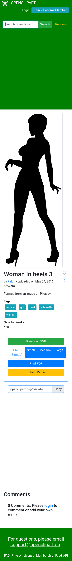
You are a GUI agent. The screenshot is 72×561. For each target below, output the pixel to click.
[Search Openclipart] (20, 24)
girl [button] (22, 307)
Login (25, 10)
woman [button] (10, 314)
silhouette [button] (46, 307)
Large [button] (59, 350)
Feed (58, 555)
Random (61, 24)
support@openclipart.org (35, 544)
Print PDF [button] (36, 363)
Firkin (11, 281)
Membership (44, 555)
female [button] (10, 307)
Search (45, 24)
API (65, 555)
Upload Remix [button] (35, 372)
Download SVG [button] (36, 341)
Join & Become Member (50, 10)
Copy (58, 389)
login (48, 505)
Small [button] (31, 350)
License (29, 555)
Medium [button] (45, 350)
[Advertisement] (36, 69)
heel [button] (32, 307)
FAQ (7, 555)
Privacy (17, 555)
